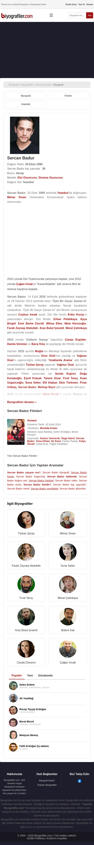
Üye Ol (81, 4)
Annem (32, 420)
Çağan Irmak (68, 662)
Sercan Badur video (66, 480)
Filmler (68, 95)
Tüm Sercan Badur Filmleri (22, 455)
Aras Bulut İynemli (26, 630)
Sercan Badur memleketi (44, 488)
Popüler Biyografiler (47, 785)
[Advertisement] (47, 50)
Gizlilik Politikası (36, 838)
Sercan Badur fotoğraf (41, 480)
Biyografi (26, 95)
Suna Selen (68, 565)
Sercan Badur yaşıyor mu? (23, 472)
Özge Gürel (68, 438)
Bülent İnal (67, 630)
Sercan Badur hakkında (62, 476)
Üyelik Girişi (71, 4)
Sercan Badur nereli (18, 488)
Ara (89, 15)
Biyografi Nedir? (47, 780)
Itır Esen (56, 441)
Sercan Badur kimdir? (37, 484)
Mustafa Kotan (48, 428)
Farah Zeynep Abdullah (26, 565)
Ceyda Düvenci (26, 662)
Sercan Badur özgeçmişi (30, 476)
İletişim (89, 4)
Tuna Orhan (43, 441)
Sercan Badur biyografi (55, 472)
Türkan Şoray (26, 533)
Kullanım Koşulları (57, 838)
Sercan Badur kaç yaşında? (69, 484)
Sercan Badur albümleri (73, 488)
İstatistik (25, 104)
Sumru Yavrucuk (50, 438)
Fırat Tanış (26, 597)
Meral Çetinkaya (68, 597)
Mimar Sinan (68, 533)
